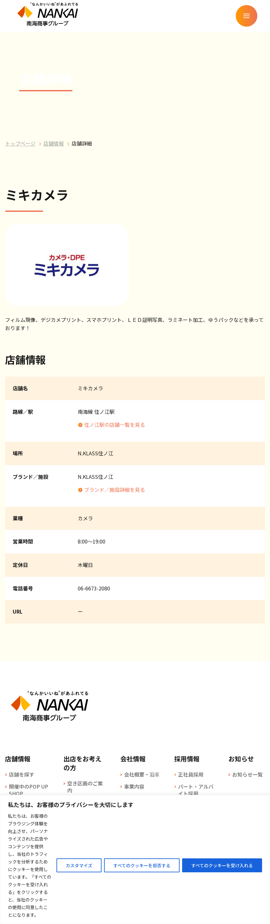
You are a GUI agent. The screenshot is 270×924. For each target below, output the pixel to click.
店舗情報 (53, 143)
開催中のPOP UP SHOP (28, 790)
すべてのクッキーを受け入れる (222, 865)
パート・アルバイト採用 (196, 790)
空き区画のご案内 (85, 787)
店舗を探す (21, 774)
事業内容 (134, 786)
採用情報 (187, 758)
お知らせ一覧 (247, 774)
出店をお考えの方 (82, 763)
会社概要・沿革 (142, 774)
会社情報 (133, 758)
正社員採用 (190, 774)
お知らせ (241, 758)
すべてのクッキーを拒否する (141, 865)
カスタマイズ (79, 865)
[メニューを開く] (246, 16)
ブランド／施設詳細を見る (114, 489)
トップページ (20, 143)
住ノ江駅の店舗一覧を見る (114, 424)
